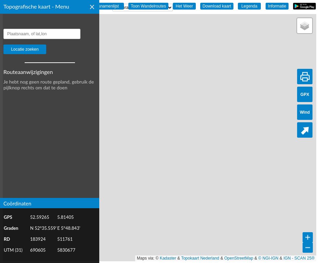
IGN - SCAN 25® (299, 258)
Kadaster (168, 258)
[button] (304, 25)
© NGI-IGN (268, 258)
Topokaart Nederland (200, 258)
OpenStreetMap (238, 258)
